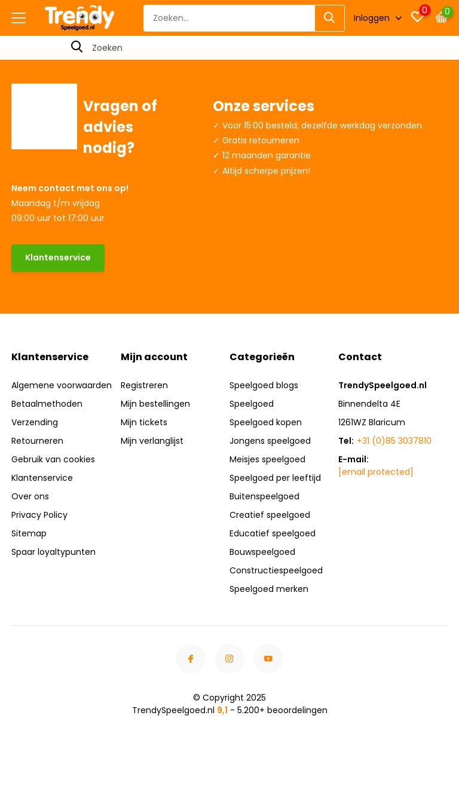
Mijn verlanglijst (152, 441)
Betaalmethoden (46, 404)
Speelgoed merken (269, 589)
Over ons (30, 496)
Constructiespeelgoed (276, 570)
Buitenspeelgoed (264, 496)
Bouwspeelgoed (262, 552)
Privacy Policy (39, 515)
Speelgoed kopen (266, 422)
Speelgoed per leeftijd (275, 478)
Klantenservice (58, 257)
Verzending (34, 422)
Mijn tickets (144, 422)
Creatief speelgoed (270, 515)
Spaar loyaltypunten (53, 552)
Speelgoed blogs (264, 385)
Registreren (144, 385)
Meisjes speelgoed (267, 459)
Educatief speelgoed (273, 533)
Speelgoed (252, 404)
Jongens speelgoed (270, 441)
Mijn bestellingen (155, 404)
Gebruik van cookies (53, 459)
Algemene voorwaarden (61, 385)
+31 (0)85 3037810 (394, 441)
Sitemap (29, 533)
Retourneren (37, 441)
